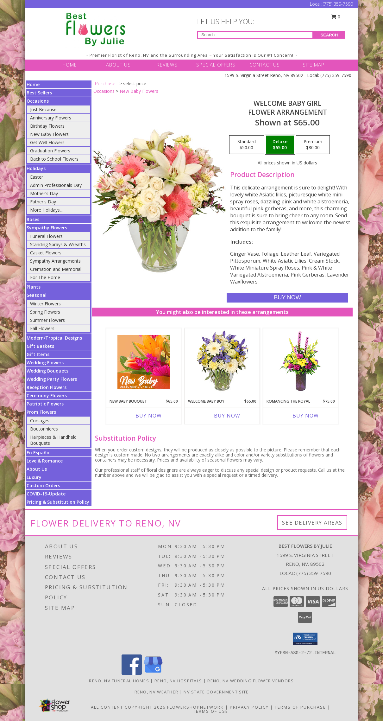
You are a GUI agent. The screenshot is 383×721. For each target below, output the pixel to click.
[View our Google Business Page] (153, 673)
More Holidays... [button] (46, 210)
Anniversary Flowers (50, 118)
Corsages (39, 421)
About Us (37, 469)
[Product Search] (255, 35)
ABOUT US (118, 64)
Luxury (34, 477)
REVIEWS (167, 64)
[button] (305, 639)
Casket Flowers (45, 253)
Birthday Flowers (47, 126)
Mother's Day (44, 193)
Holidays (36, 168)
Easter (36, 177)
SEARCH (329, 35)
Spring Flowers (45, 312)
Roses (33, 219)
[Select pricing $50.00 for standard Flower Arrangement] (246, 145)
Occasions (38, 101)
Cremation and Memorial (55, 269)
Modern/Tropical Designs (54, 338)
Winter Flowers (45, 304)
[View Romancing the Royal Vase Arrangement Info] (300, 362)
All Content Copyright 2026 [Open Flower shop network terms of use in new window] (128, 707)
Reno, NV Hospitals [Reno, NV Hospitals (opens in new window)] (178, 681)
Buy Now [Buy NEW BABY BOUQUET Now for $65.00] (148, 415)
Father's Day (43, 202)
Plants (34, 287)
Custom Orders (43, 485)
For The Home (45, 277)
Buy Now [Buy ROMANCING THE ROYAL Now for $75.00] (305, 415)
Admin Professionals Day (56, 185)
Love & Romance (45, 461)
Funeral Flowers (46, 236)
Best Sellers (39, 93)
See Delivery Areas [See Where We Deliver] (312, 522)
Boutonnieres (44, 429)
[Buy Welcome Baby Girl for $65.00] (287, 298)
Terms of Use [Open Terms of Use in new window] (210, 711)
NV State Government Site (216, 692)
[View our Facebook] (132, 673)
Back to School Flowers (54, 159)
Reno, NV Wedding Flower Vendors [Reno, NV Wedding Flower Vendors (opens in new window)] (250, 681)
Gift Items (38, 354)
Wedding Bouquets (47, 371)
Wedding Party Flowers (52, 379)
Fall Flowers (42, 328)
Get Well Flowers (47, 142)
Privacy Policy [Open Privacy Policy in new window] (249, 707)
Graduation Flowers (50, 151)
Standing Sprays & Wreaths (58, 244)
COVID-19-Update (46, 494)
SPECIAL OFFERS (215, 64)
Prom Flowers (41, 412)
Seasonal (37, 295)
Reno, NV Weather (157, 692)
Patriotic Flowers (45, 404)
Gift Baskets (40, 346)
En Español (39, 453)
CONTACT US (264, 64)
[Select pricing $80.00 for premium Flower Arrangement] (313, 145)
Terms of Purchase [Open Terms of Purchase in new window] (300, 707)
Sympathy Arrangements (55, 261)
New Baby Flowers (49, 134)
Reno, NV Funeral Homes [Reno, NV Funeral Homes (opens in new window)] (119, 681)
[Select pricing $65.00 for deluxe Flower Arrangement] (280, 145)
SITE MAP (313, 64)
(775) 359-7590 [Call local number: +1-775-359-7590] (313, 573)
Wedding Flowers (45, 363)
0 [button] (336, 17)
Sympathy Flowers (47, 228)
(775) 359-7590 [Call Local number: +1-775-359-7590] (338, 4)
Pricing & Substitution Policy (58, 502)
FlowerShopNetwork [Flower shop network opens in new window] (195, 707)
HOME (69, 64)
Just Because (43, 109)
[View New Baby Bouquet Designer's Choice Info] (143, 361)
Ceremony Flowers (47, 395)
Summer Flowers (47, 320)
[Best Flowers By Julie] (96, 29)
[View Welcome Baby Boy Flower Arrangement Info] (222, 362)
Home (33, 84)
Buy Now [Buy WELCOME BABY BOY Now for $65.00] (227, 415)
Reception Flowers (46, 387)
